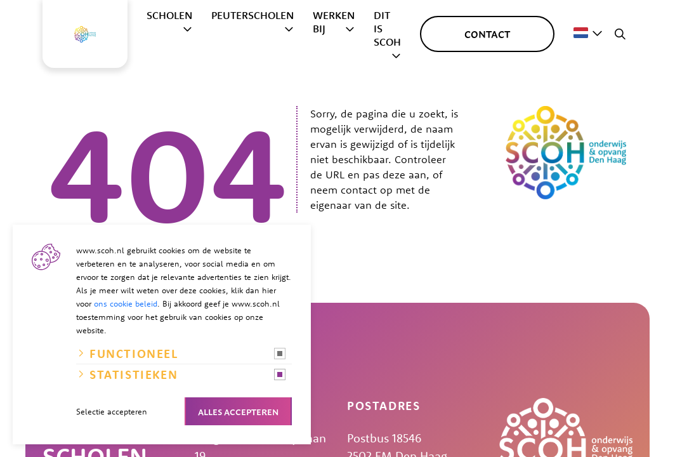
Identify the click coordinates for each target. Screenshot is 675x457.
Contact (487, 33)
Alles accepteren (238, 411)
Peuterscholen (252, 15)
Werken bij (334, 22)
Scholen (169, 15)
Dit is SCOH (387, 28)
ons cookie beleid (125, 303)
